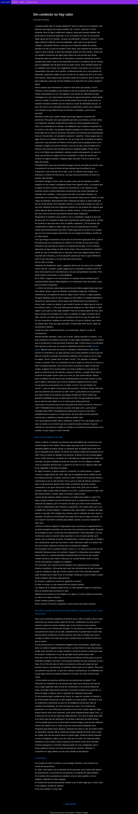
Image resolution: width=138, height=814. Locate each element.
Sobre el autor (31, 2)
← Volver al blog (69, 804)
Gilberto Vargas (82, 813)
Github (22, 2)
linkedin (15, 2)
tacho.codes (5, 2)
